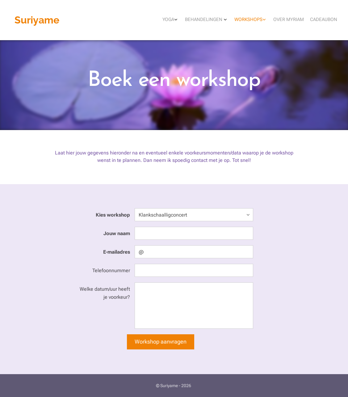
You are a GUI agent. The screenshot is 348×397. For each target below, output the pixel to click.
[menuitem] (301, 20)
